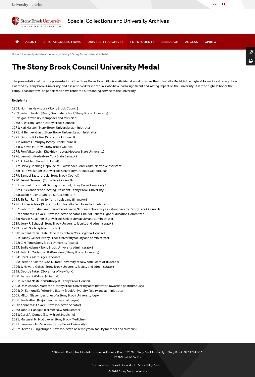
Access (191, 42)
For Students (142, 42)
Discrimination (100, 365)
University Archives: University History (45, 54)
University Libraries (27, 4)
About (31, 42)
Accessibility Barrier (149, 365)
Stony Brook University (133, 371)
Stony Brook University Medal (90, 54)
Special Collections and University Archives (118, 21)
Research (169, 42)
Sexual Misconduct (123, 365)
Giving (210, 42)
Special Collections (62, 42)
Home (16, 54)
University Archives (105, 42)
